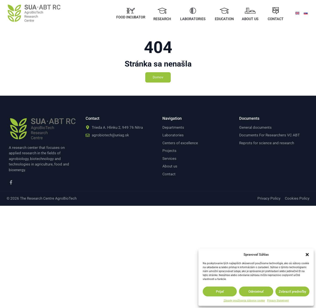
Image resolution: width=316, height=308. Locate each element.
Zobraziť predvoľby (292, 292)
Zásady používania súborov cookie (244, 300)
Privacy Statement (278, 300)
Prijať (220, 292)
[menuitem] (297, 13)
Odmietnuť (256, 292)
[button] (307, 254)
